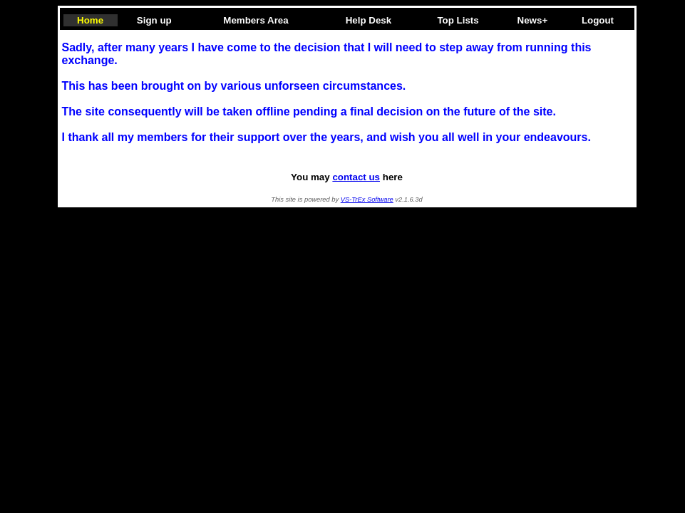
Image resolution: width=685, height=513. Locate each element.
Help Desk (368, 20)
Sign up (154, 20)
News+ (532, 20)
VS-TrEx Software (367, 199)
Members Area (255, 20)
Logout (598, 20)
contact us (356, 177)
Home (90, 20)
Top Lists (457, 20)
